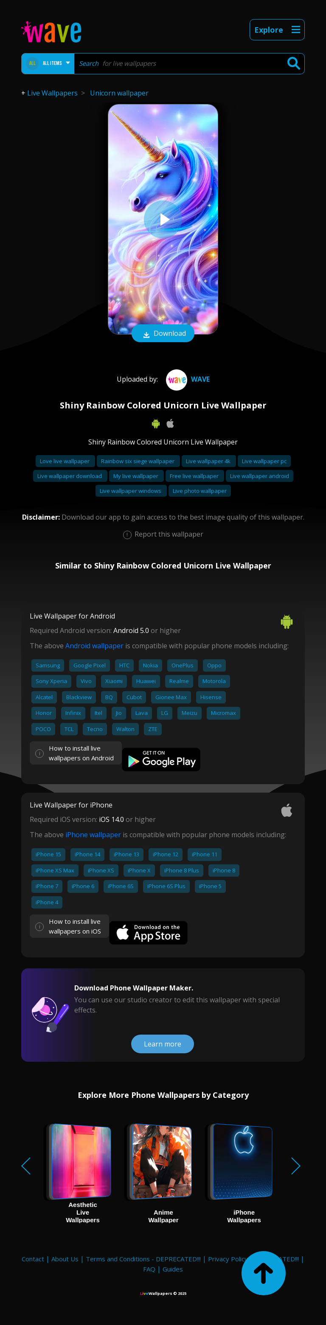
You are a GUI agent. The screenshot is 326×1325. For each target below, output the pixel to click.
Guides (173, 1269)
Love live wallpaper (65, 461)
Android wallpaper (94, 645)
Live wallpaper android (259, 476)
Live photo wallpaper (200, 491)
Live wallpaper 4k (209, 461)
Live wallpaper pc (264, 461)
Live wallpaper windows (131, 491)
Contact (33, 1259)
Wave (187, 379)
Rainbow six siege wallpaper (138, 461)
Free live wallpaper (195, 476)
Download (163, 334)
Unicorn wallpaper (119, 93)
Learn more (162, 1044)
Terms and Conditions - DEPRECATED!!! (143, 1259)
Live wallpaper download (70, 476)
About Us (65, 1259)
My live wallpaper (136, 476)
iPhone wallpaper (93, 834)
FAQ (149, 1269)
